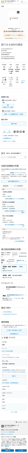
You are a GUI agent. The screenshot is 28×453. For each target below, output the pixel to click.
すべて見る (23, 81)
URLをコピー (9, 131)
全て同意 (21, 450)
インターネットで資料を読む (8, 432)
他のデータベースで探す (9, 141)
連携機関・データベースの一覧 (18, 173)
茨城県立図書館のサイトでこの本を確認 (15, 199)
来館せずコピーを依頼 (8, 106)
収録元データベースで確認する (13, 35)
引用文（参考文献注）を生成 (10, 135)
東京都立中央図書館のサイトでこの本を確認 (15, 211)
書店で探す (14, 124)
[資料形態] (18, 186)
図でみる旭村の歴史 (7, 351)
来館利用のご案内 (21, 261)
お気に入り (4, 131)
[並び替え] (7, 186)
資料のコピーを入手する (7, 434)
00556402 (22, 372)
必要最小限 (7, 450)
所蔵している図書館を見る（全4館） (14, 114)
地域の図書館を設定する (17, 181)
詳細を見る (7, 446)
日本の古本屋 (7, 312)
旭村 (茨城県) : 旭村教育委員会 (10, 383)
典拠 (14, 376)
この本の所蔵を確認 (19, 241)
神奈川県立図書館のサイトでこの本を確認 (15, 225)
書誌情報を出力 (6, 138)
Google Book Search (10, 314)
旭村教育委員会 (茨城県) (8, 370)
